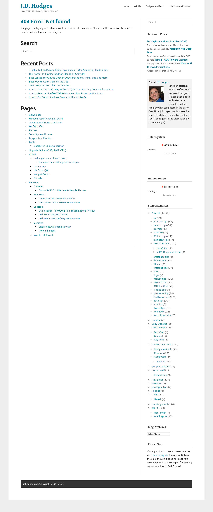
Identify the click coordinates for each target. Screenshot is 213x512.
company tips (161, 239)
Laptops (38, 206)
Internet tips (161, 267)
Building (160, 361)
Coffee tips (160, 236)
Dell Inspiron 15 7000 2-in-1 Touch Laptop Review (67, 210)
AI (155, 217)
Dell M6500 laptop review (53, 214)
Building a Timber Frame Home (50, 158)
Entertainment (159, 327)
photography (159, 387)
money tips (160, 278)
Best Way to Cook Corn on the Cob (48, 81)
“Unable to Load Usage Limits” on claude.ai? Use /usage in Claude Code (68, 69)
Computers (40, 166)
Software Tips (162, 297)
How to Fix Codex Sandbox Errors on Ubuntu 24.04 (58, 97)
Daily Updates (159, 323)
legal (156, 275)
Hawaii (157, 399)
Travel (155, 394)
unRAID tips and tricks (168, 252)
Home (126, 6)
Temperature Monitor (40, 138)
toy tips (158, 304)
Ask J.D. (137, 6)
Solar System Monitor (179, 6)
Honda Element (47, 230)
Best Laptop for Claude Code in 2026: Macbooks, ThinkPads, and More (68, 77)
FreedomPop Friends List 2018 (46, 118)
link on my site (161, 455)
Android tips (161, 221)
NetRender (160, 412)
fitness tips (160, 260)
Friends (38, 178)
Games (158, 336)
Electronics (40, 194)
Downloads (35, 114)
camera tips (160, 225)
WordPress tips (162, 315)
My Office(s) (41, 170)
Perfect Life (35, 126)
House (157, 264)
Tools (32, 142)
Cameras (38, 186)
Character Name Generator (49, 145)
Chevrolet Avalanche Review (55, 226)
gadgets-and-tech (161, 366)
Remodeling (160, 374)
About (32, 154)
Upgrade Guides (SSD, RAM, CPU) (47, 150)
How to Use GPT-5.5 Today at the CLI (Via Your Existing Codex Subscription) (71, 89)
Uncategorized (160, 404)
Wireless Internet (43, 235)
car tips (158, 228)
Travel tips (159, 308)
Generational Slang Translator (45, 122)
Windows (159, 311)
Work (155, 407)
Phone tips (160, 289)
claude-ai (157, 320)
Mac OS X (161, 248)
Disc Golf (159, 332)
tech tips (159, 300)
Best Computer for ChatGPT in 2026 (49, 85)
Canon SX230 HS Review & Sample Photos (62, 190)
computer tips (161, 243)
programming (161, 293)
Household (158, 370)
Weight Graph (41, 174)
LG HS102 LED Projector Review (57, 198)
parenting (157, 383)
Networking (160, 282)
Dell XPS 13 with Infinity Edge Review (59, 218)
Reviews (33, 182)
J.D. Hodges (162, 82)
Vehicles (38, 222)
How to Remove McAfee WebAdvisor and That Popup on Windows (66, 93)
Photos (33, 130)
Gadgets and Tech (155, 6)
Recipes (156, 390)
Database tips (161, 256)
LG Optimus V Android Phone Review (59, 202)
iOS (156, 271)
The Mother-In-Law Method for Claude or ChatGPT (57, 73)
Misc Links (157, 379)
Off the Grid (161, 286)
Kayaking (159, 339)
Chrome (158, 232)
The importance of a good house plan (59, 162)
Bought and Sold (163, 349)
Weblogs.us (160, 416)
